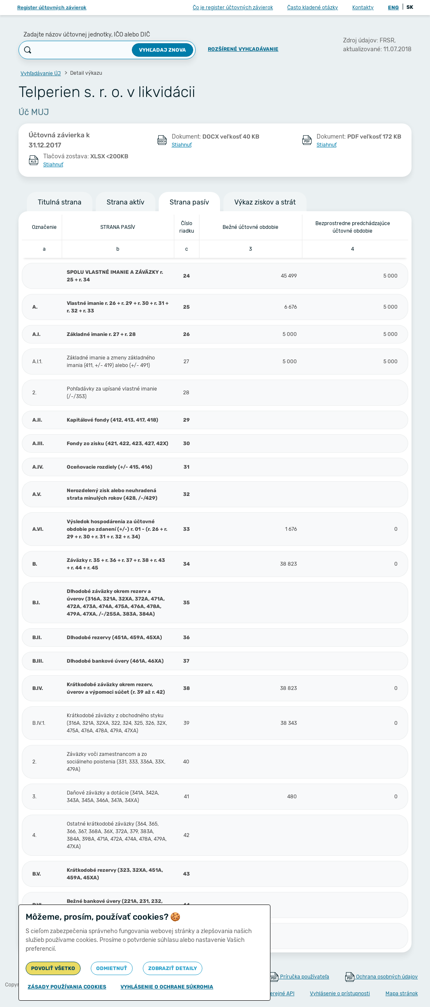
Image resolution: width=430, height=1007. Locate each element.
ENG (393, 7)
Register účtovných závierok (52, 7)
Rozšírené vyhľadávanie (243, 49)
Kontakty (363, 7)
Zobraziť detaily (172, 968)
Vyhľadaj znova (162, 50)
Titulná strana (59, 202)
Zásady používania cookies (67, 987)
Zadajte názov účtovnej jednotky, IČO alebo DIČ (87, 34)
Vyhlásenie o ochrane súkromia (167, 987)
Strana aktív (125, 202)
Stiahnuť (181, 145)
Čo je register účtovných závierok (233, 7)
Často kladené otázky (312, 7)
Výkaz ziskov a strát (265, 202)
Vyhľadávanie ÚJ (41, 73)
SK (409, 7)
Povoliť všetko (53, 968)
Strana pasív (189, 202)
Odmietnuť (111, 968)
